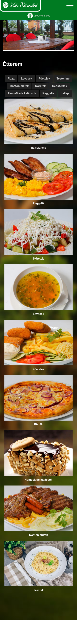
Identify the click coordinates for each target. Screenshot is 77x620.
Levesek (26, 78)
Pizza (11, 78)
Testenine (63, 78)
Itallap (65, 93)
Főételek (44, 78)
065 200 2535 (38, 16)
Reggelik (48, 93)
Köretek (40, 86)
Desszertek (59, 86)
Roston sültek (19, 86)
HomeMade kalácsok (22, 93)
